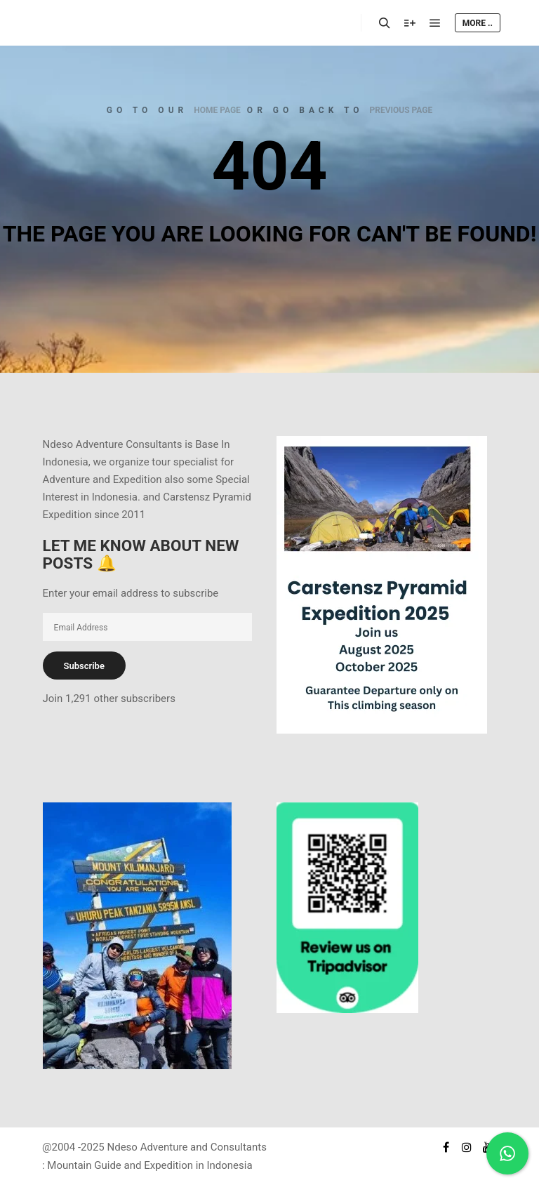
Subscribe (84, 666)
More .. (478, 23)
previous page (401, 110)
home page (217, 110)
